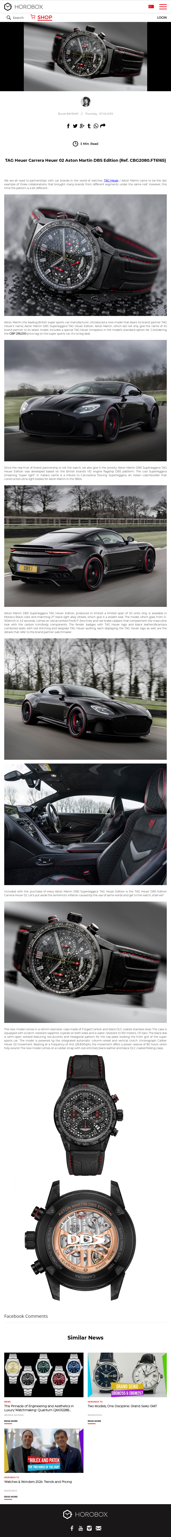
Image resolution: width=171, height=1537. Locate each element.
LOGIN (162, 17)
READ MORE (11, 1421)
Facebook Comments (26, 1316)
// (85, 113)
